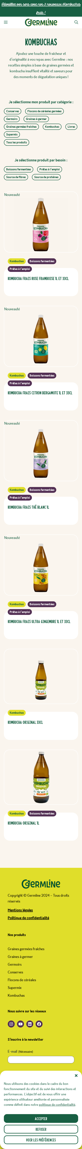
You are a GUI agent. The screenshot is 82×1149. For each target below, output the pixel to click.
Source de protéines (46, 177)
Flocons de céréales (22, 980)
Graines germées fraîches (21, 126)
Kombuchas (52, 126)
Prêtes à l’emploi (49, 169)
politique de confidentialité (57, 1105)
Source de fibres (16, 177)
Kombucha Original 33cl (25, 722)
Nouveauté (12, 195)
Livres (71, 126)
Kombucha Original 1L (23, 822)
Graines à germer (36, 119)
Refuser (41, 1129)
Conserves (12, 111)
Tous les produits (16, 142)
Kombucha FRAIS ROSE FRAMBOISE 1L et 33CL (38, 278)
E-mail (20, 1052)
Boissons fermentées (18, 169)
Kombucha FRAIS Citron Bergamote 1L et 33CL (40, 392)
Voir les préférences (41, 1140)
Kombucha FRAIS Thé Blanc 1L (28, 506)
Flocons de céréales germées (44, 111)
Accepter (41, 1118)
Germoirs (11, 119)
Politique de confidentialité (28, 918)
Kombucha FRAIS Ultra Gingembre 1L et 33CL (39, 621)
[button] (76, 1075)
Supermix (12, 134)
